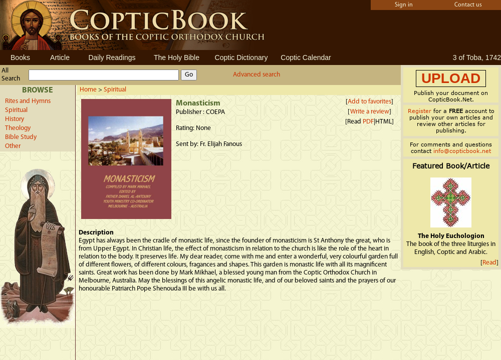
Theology (18, 128)
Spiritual (16, 110)
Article (60, 58)
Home (88, 89)
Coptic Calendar (306, 58)
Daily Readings (111, 58)
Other (13, 146)
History (14, 119)
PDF (368, 121)
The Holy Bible (176, 58)
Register (419, 111)
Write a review (369, 111)
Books (20, 58)
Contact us (468, 5)
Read (489, 263)
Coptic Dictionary (241, 58)
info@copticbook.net (462, 151)
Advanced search (256, 75)
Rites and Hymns (28, 101)
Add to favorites (369, 101)
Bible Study (21, 137)
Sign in (404, 5)
